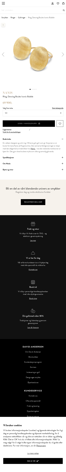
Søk (64, 10)
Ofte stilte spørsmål (33, 401)
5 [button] (36, 89)
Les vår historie (33, 327)
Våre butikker (33, 357)
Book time (33, 298)
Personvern (41, 445)
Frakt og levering (33, 406)
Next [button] (63, 54)
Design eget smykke (33, 377)
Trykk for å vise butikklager (12, 132)
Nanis (8, 93)
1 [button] (30, 89)
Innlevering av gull (33, 372)
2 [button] (31, 89)
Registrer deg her (33, 202)
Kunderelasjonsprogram (33, 362)
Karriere (33, 367)
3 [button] (33, 89)
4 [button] (34, 89)
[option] (33, 54)
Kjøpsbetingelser (33, 411)
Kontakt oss (33, 269)
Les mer (33, 240)
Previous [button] (3, 54)
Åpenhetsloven (33, 382)
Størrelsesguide (57, 108)
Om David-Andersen (33, 352)
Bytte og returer (33, 416)
